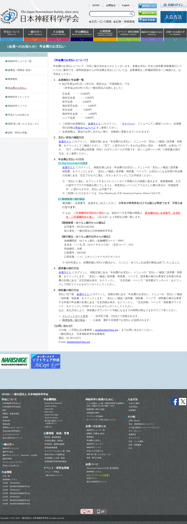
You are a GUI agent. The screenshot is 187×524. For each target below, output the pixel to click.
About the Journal (51, 418)
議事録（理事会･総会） (20, 70)
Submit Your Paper (51, 415)
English (125, 5)
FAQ (130, 448)
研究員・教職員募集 (53, 437)
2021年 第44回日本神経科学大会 (16, 500)
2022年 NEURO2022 (11, 497)
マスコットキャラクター (13, 462)
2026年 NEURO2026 (11, 483)
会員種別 (132, 410)
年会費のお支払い (94, 440)
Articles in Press (51, 406)
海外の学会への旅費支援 (55, 454)
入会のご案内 (134, 403)
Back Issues (49, 412)
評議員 (5, 417)
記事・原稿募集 (135, 445)
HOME (96, 5)
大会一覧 (6, 476)
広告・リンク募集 (136, 441)
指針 (4, 410)
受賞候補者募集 (51, 448)
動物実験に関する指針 (96, 409)
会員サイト (94, 123)
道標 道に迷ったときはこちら (23, 123)
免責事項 (132, 434)
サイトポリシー (135, 431)
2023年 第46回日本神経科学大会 (16, 493)
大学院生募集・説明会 (54, 441)
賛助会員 (6, 424)
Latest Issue (49, 409)
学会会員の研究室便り (12, 431)
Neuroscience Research (53, 403)
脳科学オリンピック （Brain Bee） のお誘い (20, 455)
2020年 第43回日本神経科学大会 (16, 504)
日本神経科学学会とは (12, 403)
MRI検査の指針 (93, 413)
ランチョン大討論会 (95, 416)
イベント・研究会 (52, 472)
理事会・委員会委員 (11, 414)
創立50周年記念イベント (13, 438)
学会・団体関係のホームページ (141, 424)
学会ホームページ (85, 127)
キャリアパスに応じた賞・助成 (57, 451)
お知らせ (48, 427)
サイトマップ (134, 438)
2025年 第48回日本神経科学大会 (16, 486)
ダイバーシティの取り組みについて (101, 420)
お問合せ (111, 5)
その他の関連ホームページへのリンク (144, 427)
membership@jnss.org (106, 330)
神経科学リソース (17, 106)
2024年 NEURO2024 (11, 490)
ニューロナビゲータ (11, 434)
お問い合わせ (134, 421)
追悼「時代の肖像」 (18, 132)
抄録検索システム (10, 479)
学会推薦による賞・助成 (55, 458)
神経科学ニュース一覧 (20, 61)
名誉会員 (6, 421)
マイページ (128, 123)
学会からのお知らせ (18, 115)
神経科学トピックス (18, 97)
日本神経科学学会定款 (12, 407)
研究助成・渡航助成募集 (55, 444)
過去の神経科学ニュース (97, 482)
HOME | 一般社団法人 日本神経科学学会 (25, 394)
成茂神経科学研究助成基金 (55, 461)
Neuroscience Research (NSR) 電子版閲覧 (103, 468)
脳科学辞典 (7, 459)
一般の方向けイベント (54, 475)
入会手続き (133, 407)
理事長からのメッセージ (13, 427)
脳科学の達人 (8, 452)
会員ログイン (92, 478)
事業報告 (12, 79)
